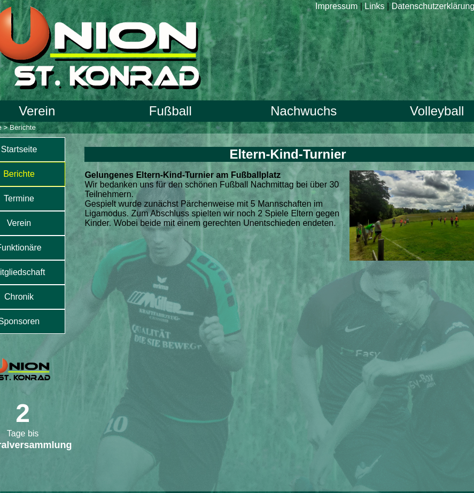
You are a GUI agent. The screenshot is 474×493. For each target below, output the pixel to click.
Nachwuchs (303, 111)
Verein (37, 111)
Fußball (170, 111)
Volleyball (437, 111)
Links (374, 6)
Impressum (336, 6)
